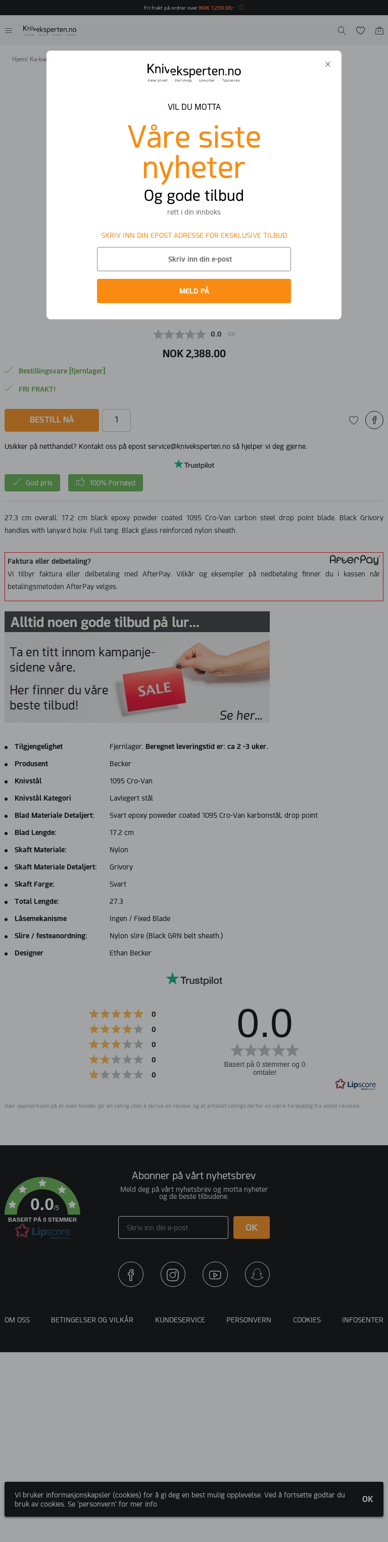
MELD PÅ (194, 291)
